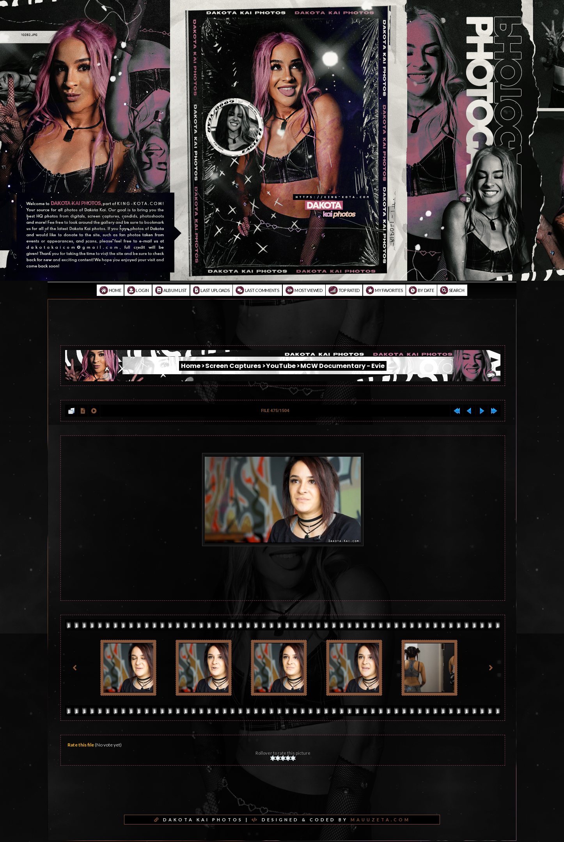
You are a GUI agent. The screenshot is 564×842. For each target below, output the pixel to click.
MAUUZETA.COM (380, 819)
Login (138, 290)
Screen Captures (233, 365)
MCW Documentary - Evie (342, 365)
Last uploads (211, 290)
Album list (171, 290)
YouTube (281, 365)
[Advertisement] (282, 327)
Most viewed (304, 290)
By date (421, 290)
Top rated (344, 290)
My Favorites (384, 290)
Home (110, 290)
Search (452, 290)
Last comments (257, 290)
